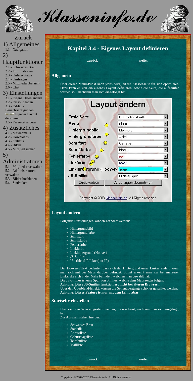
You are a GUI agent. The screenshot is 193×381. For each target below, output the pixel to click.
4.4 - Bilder (13, 145)
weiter (143, 60)
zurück (92, 60)
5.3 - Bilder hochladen (21, 179)
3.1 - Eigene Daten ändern (23, 98)
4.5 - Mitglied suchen (20, 149)
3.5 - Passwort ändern (20, 122)
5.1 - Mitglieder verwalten (23, 167)
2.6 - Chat (12, 87)
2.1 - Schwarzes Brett (20, 67)
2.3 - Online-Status (18, 75)
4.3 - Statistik (14, 141)
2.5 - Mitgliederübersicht (22, 83)
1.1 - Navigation (16, 50)
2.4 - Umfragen (16, 79)
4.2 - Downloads (17, 137)
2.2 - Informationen (19, 71)
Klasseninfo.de (99, 377)
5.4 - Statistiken (16, 183)
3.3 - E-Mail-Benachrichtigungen (19, 108)
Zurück (23, 37)
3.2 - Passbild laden (19, 102)
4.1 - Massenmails (18, 133)
